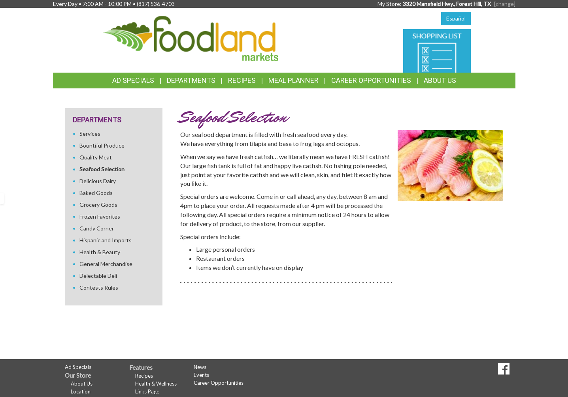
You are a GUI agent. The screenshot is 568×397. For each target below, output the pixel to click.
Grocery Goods (98, 204)
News (200, 367)
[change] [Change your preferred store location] (504, 3)
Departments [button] (191, 80)
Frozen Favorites (99, 216)
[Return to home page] (190, 37)
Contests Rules (98, 287)
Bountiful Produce (102, 145)
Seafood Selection (102, 169)
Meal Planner (293, 80)
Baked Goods (96, 192)
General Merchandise (105, 263)
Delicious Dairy (97, 181)
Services (89, 133)
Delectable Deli (98, 275)
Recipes (242, 80)
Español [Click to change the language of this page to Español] (456, 18)
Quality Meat (95, 157)
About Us (440, 80)
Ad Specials (133, 80)
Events (201, 375)
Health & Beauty (99, 252)
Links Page (147, 391)
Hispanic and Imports (105, 240)
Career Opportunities (371, 80)
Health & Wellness (156, 383)
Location (81, 391)
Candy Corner (96, 228)
